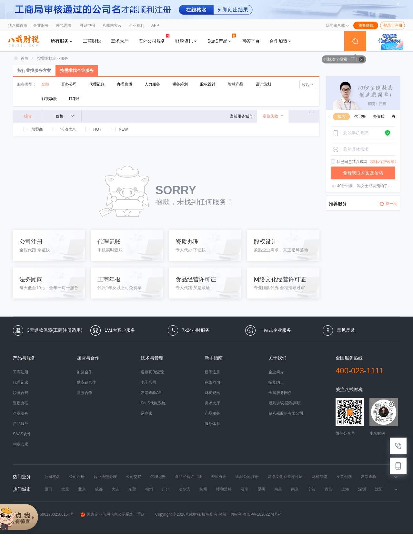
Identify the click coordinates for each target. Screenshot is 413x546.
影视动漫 (49, 98)
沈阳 (379, 489)
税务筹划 (180, 84)
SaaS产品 (221, 39)
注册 (398, 25)
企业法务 (20, 413)
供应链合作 (86, 382)
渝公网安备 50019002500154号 (43, 514)
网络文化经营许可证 (285, 476)
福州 (149, 489)
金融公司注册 (247, 476)
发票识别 (344, 476)
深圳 (362, 489)
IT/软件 (75, 98)
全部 (45, 84)
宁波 (312, 489)
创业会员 (20, 444)
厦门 (48, 489)
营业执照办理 (105, 476)
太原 (65, 489)
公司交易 (133, 476)
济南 (244, 489)
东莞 (132, 489)
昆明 (261, 489)
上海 (345, 489)
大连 (115, 489)
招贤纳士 (276, 382)
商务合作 (84, 392)
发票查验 (368, 476)
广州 (166, 489)
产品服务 (20, 423)
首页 (24, 58)
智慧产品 (235, 84)
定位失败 (273, 116)
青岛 (328, 489)
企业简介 (276, 372)
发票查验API (151, 392)
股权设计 (208, 84)
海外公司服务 (153, 39)
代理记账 (97, 84)
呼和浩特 (224, 489)
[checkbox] (333, 162)
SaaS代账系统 (153, 403)
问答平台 (251, 41)
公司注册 (77, 476)
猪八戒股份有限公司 (285, 413)
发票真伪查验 (152, 372)
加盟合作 (84, 372)
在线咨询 (212, 382)
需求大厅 (120, 41)
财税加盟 (319, 476)
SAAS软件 (22, 434)
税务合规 (20, 392)
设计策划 (263, 84)
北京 (82, 489)
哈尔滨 (184, 489)
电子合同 (148, 382)
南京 (295, 489)
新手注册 (212, 372)
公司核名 (52, 476)
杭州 (203, 489)
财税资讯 (186, 41)
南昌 (278, 489)
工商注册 (20, 372)
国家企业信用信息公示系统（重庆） (114, 514)
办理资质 (124, 84)
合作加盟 (280, 41)
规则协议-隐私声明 (284, 403)
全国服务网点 (280, 392)
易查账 (146, 413)
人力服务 (152, 84)
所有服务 (62, 41)
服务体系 (212, 423)
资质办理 (20, 403)
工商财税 (92, 41)
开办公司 (69, 84)
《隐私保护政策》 (383, 161)
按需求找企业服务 (52, 58)
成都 (99, 489)
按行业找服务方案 (34, 70)
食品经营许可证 (188, 476)
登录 (387, 25)
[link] (24, 58)
